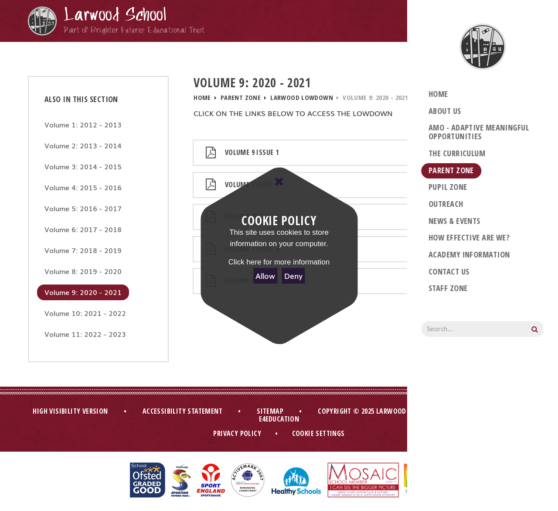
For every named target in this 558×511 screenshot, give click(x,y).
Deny (293, 275)
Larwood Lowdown (301, 97)
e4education (279, 419)
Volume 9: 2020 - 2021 (375, 97)
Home (202, 97)
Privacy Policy (237, 433)
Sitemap (270, 411)
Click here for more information (279, 262)
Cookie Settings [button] (318, 433)
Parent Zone (241, 97)
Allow (265, 275)
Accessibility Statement (182, 411)
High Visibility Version (70, 411)
